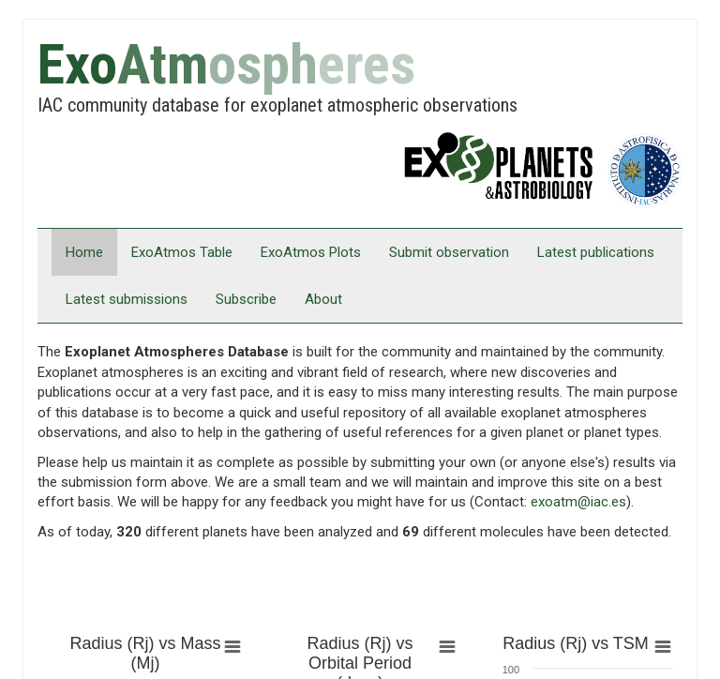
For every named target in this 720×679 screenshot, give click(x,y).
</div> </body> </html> (360, 339)
